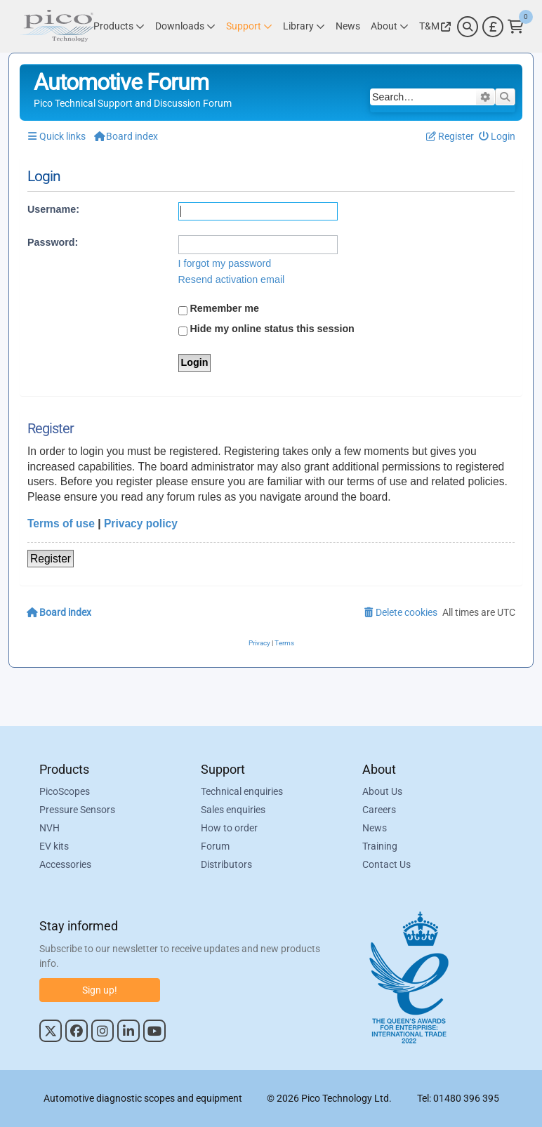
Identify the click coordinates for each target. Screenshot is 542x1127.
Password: (52, 242)
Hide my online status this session (266, 329)
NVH (49, 828)
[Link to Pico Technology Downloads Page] (185, 26)
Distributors (226, 865)
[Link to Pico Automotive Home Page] (56, 26)
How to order (229, 828)
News (374, 828)
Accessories (65, 865)
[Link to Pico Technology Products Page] (119, 26)
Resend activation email (231, 279)
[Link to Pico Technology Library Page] (304, 26)
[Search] (467, 26)
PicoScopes (64, 792)
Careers (379, 810)
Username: (53, 209)
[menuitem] (497, 136)
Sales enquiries (233, 810)
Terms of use (61, 523)
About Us (382, 792)
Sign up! (99, 990)
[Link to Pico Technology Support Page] (249, 26)
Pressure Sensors (77, 810)
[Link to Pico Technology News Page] (348, 26)
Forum (215, 846)
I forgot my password (225, 263)
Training (379, 846)
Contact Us (386, 865)
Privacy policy (141, 523)
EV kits (54, 846)
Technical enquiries (242, 792)
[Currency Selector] (492, 26)
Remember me (219, 309)
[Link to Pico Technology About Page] (390, 26)
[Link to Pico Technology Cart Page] (516, 27)
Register (50, 559)
